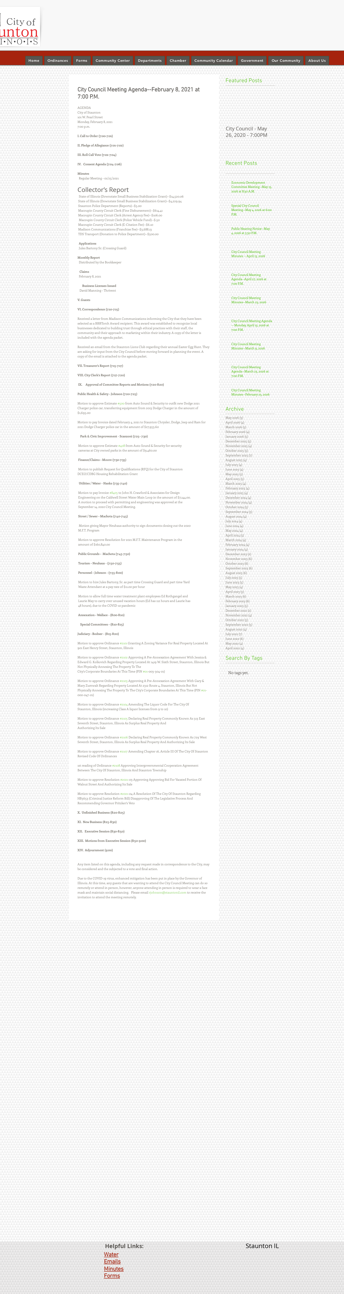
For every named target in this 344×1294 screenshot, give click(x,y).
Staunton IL (262, 1246)
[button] (150, 60)
